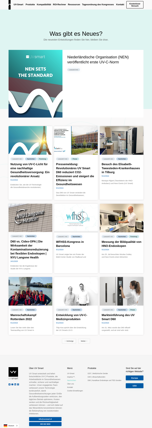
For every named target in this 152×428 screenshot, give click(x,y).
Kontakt (70, 387)
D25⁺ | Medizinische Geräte (98, 373)
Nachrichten (71, 380)
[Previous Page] (69, 341)
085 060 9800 (45, 424)
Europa (134, 378)
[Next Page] (84, 341)
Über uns (70, 384)
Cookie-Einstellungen (75, 391)
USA (135, 386)
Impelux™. (71, 377)
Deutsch (9, 425)
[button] (30, 5)
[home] (10, 5)
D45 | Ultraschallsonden (96, 377)
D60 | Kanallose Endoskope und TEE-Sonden (104, 380)
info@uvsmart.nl (45, 419)
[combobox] (10, 425)
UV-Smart (70, 373)
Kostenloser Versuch (134, 5)
